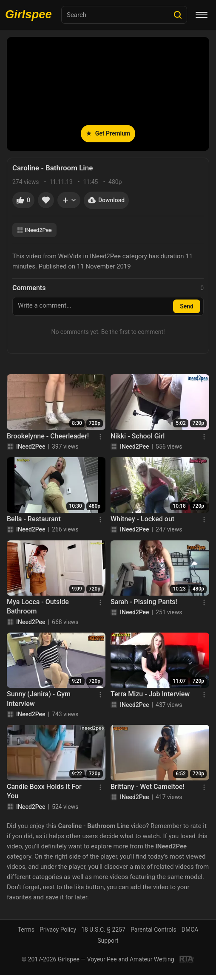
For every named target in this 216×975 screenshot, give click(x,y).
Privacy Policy (58, 929)
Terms (26, 929)
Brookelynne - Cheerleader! (48, 436)
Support (107, 940)
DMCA (190, 929)
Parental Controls (153, 929)
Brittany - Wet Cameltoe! (148, 787)
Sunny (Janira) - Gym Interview (39, 698)
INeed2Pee (34, 230)
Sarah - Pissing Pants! (144, 602)
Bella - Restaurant (34, 519)
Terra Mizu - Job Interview (150, 694)
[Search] (177, 14)
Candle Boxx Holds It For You (44, 791)
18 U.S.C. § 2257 (103, 929)
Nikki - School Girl (138, 436)
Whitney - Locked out (142, 519)
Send (186, 306)
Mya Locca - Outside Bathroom (38, 606)
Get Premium (108, 133)
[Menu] (201, 15)
